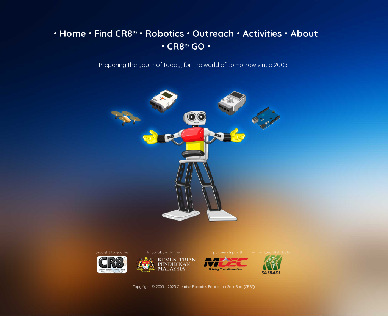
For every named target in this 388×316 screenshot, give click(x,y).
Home (72, 33)
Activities (262, 33)
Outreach (213, 33)
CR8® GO (186, 46)
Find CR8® (115, 33)
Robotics (164, 33)
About (304, 33)
